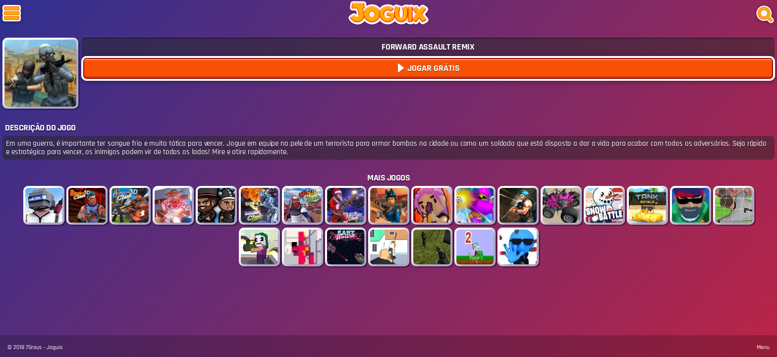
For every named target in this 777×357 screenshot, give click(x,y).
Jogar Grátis (432, 68)
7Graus (34, 347)
